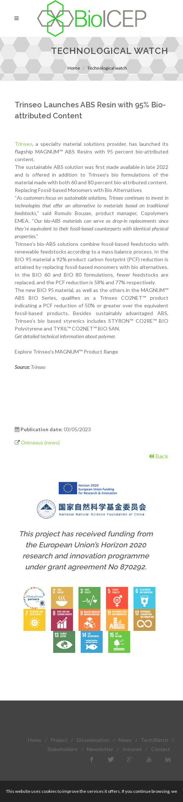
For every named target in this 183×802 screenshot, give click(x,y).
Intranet (132, 749)
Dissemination (93, 740)
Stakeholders (62, 749)
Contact (160, 749)
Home (73, 68)
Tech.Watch (154, 740)
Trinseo (23, 144)
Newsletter (100, 749)
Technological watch (107, 68)
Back (158, 455)
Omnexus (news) (40, 442)
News (125, 740)
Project (59, 740)
